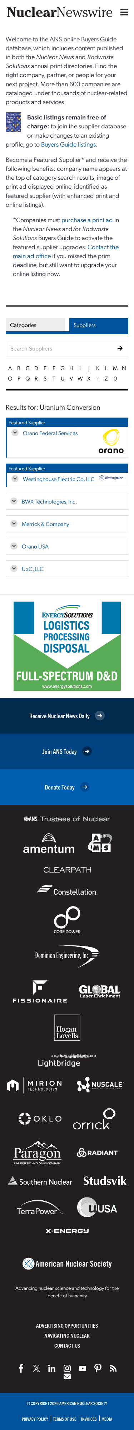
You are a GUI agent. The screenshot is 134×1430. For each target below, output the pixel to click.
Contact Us (67, 1345)
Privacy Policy (35, 1418)
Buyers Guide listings (68, 144)
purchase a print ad (87, 219)
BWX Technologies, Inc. (49, 501)
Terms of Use (64, 1418)
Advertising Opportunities (67, 1325)
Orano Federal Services (50, 432)
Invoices (89, 1418)
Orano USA (35, 546)
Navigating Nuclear (67, 1335)
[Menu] (122, 12)
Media (106, 1418)
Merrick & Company (45, 523)
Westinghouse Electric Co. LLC (59, 478)
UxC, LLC (33, 568)
